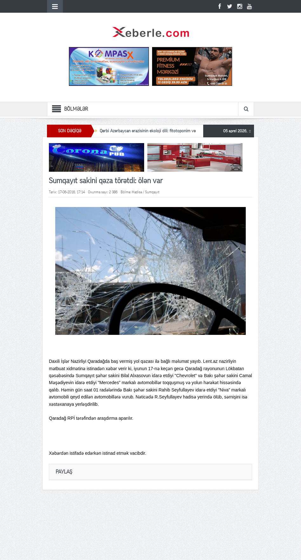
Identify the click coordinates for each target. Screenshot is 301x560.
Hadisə (137, 192)
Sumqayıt (152, 192)
